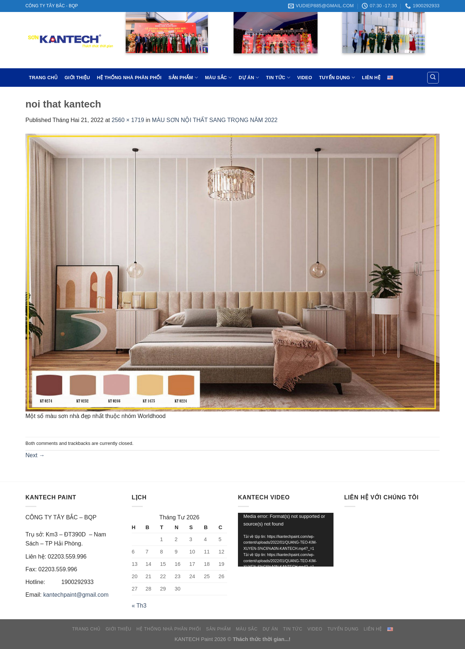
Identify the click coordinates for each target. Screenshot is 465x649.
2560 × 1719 (128, 120)
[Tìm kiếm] (433, 78)
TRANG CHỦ (43, 77)
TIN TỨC (278, 77)
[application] (285, 540)
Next (35, 455)
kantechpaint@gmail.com (76, 595)
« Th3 (139, 606)
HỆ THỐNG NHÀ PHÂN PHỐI (129, 77)
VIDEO (304, 77)
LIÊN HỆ (371, 77)
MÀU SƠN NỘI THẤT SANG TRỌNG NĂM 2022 (215, 120)
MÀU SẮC (218, 77)
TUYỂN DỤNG (337, 77)
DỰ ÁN (249, 77)
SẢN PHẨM (183, 77)
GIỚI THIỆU (77, 77)
